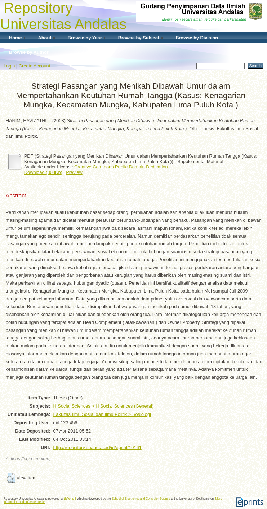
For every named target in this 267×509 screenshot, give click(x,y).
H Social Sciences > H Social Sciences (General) (103, 406)
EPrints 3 (70, 498)
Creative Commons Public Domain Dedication (121, 167)
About (45, 37)
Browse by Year (85, 37)
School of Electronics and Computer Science (141, 498)
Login (9, 66)
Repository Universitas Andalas (63, 16)
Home (15, 37)
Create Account (34, 66)
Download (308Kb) (43, 172)
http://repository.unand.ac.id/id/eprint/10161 (97, 447)
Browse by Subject (139, 37)
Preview (74, 172)
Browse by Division (196, 37)
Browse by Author (29, 52)
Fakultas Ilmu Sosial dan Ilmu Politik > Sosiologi (102, 414)
